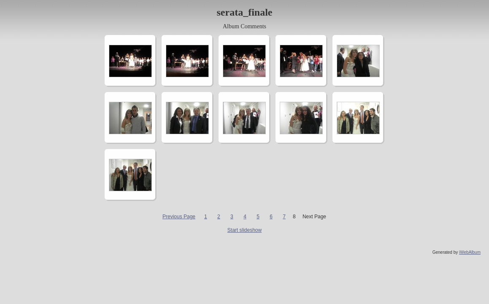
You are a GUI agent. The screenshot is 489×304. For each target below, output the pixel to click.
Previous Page (178, 217)
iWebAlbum (470, 252)
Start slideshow (244, 230)
